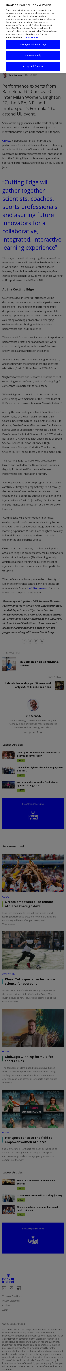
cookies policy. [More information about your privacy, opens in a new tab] (31, 36)
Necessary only (33, 54)
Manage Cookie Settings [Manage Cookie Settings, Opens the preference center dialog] (33, 43)
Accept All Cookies (33, 65)
